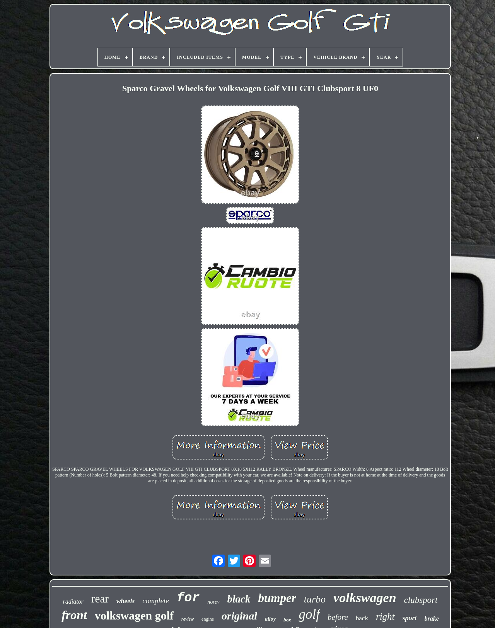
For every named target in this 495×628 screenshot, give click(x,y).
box (287, 620)
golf (309, 614)
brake (432, 618)
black (239, 599)
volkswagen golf (134, 615)
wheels (125, 601)
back (362, 618)
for (188, 598)
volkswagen (364, 598)
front (74, 615)
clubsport (421, 600)
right (385, 616)
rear (100, 598)
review (187, 619)
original (239, 616)
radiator (73, 601)
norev (213, 602)
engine (207, 619)
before (338, 617)
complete (155, 601)
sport (410, 618)
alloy (270, 619)
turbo (315, 599)
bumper (277, 598)
